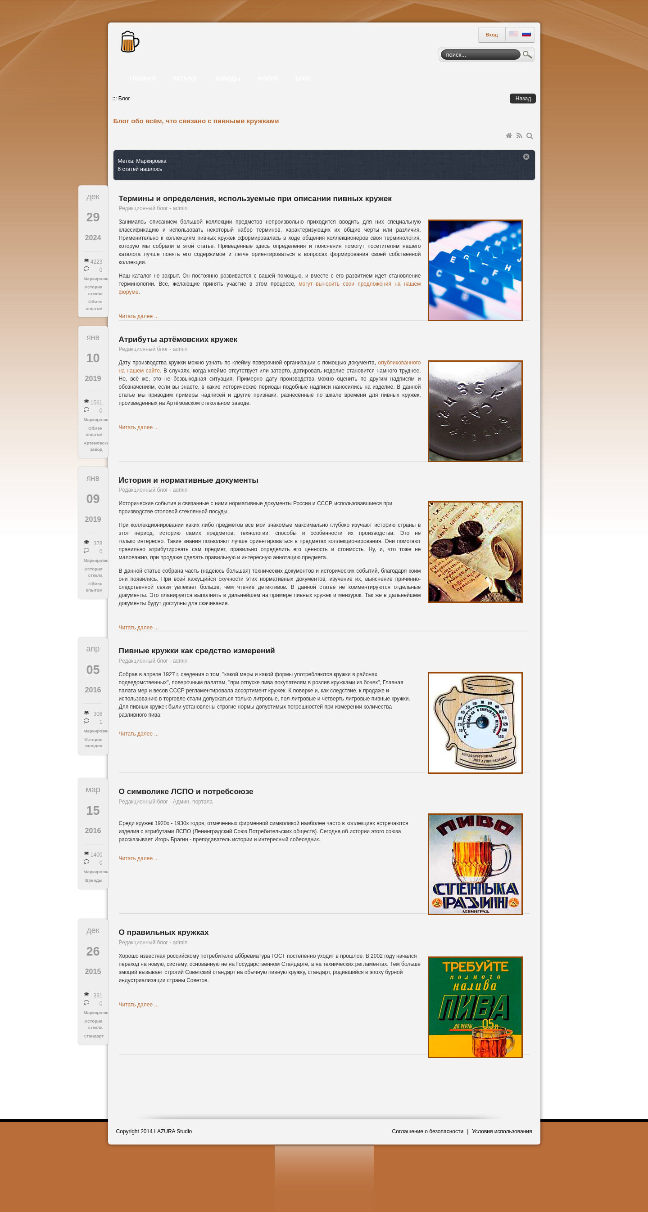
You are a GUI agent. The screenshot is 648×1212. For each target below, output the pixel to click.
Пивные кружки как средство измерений (197, 650)
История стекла (93, 290)
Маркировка (93, 278)
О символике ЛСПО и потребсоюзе (186, 791)
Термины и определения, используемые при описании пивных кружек (255, 198)
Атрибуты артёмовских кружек (178, 339)
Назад (523, 98)
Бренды (93, 880)
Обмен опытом (94, 304)
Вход (491, 34)
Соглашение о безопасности (428, 1131)
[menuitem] (143, 78)
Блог (124, 98)
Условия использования (502, 1131)
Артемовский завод (93, 446)
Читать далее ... (139, 316)
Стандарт (93, 1035)
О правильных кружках (164, 932)
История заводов (93, 742)
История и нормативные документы (188, 480)
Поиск (528, 55)
